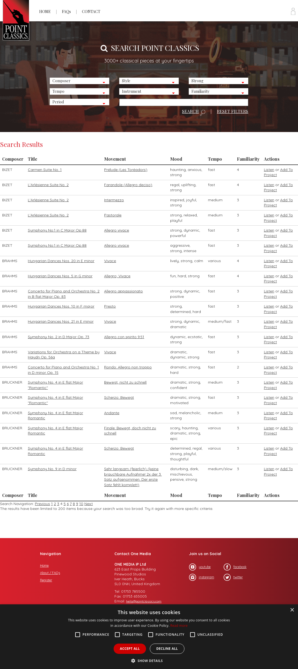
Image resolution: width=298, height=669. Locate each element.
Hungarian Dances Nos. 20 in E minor (61, 260)
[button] (149, 660)
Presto (110, 306)
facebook (235, 567)
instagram (201, 577)
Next (88, 503)
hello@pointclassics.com (143, 601)
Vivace (110, 260)
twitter (233, 577)
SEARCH (193, 112)
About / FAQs (50, 573)
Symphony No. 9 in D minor (52, 468)
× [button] (292, 610)
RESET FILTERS (232, 111)
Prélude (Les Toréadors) (125, 169)
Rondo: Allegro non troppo (128, 367)
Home (44, 565)
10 (81, 503)
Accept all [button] (130, 648)
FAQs (66, 11)
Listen (269, 169)
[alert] (149, 636)
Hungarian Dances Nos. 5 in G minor (60, 275)
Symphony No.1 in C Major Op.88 (57, 230)
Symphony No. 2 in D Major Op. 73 (58, 336)
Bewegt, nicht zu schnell (125, 382)
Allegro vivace (116, 230)
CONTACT (91, 11)
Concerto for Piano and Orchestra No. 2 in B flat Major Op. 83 (64, 294)
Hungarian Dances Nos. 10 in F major (61, 306)
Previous (42, 503)
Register (46, 580)
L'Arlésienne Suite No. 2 (48, 184)
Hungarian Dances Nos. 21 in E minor (61, 321)
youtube (200, 567)
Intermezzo (114, 199)
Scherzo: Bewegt (119, 397)
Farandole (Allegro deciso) (128, 184)
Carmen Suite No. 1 (45, 169)
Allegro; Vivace (117, 275)
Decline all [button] (167, 648)
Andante (111, 412)
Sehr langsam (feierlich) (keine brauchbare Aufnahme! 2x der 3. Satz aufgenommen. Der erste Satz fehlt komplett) (133, 476)
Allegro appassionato (123, 291)
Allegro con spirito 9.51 (124, 336)
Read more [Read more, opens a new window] (179, 625)
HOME (45, 11)
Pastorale (112, 215)
